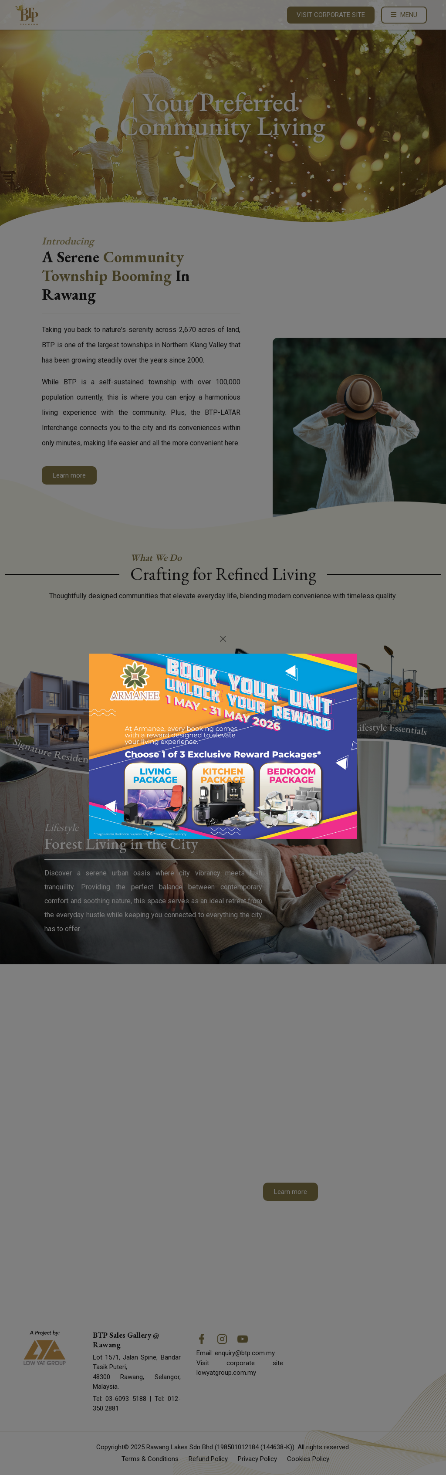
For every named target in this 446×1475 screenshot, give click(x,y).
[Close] (223, 639)
